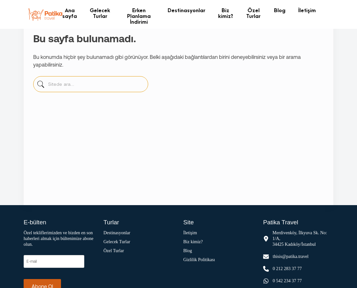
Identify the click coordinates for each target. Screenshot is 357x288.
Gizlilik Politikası (199, 259)
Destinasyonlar (186, 10)
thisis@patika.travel (290, 256)
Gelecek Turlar (100, 13)
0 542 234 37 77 (287, 280)
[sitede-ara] (40, 85)
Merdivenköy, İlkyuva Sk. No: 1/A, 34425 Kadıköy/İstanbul (299, 238)
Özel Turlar (253, 13)
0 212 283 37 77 (287, 268)
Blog (279, 10)
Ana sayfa (69, 13)
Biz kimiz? (225, 13)
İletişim (307, 10)
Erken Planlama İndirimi (139, 16)
